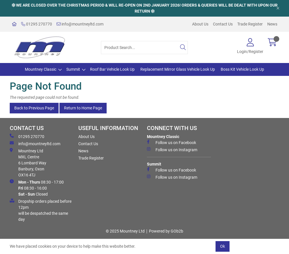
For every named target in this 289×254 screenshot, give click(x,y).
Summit (73, 69)
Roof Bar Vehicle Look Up (112, 69)
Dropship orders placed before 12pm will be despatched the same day (40, 210)
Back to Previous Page (34, 108)
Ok (222, 246)
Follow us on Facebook (171, 142)
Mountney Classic (40, 69)
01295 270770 (36, 24)
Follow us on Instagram (172, 149)
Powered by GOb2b (166, 231)
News (272, 24)
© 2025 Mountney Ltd (125, 231)
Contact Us (223, 24)
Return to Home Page (83, 108)
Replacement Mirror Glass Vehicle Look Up (177, 69)
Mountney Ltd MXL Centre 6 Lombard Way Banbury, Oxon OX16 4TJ (28, 162)
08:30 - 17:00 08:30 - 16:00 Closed (37, 187)
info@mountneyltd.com (80, 24)
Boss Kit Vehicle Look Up (242, 69)
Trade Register (250, 24)
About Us (200, 24)
